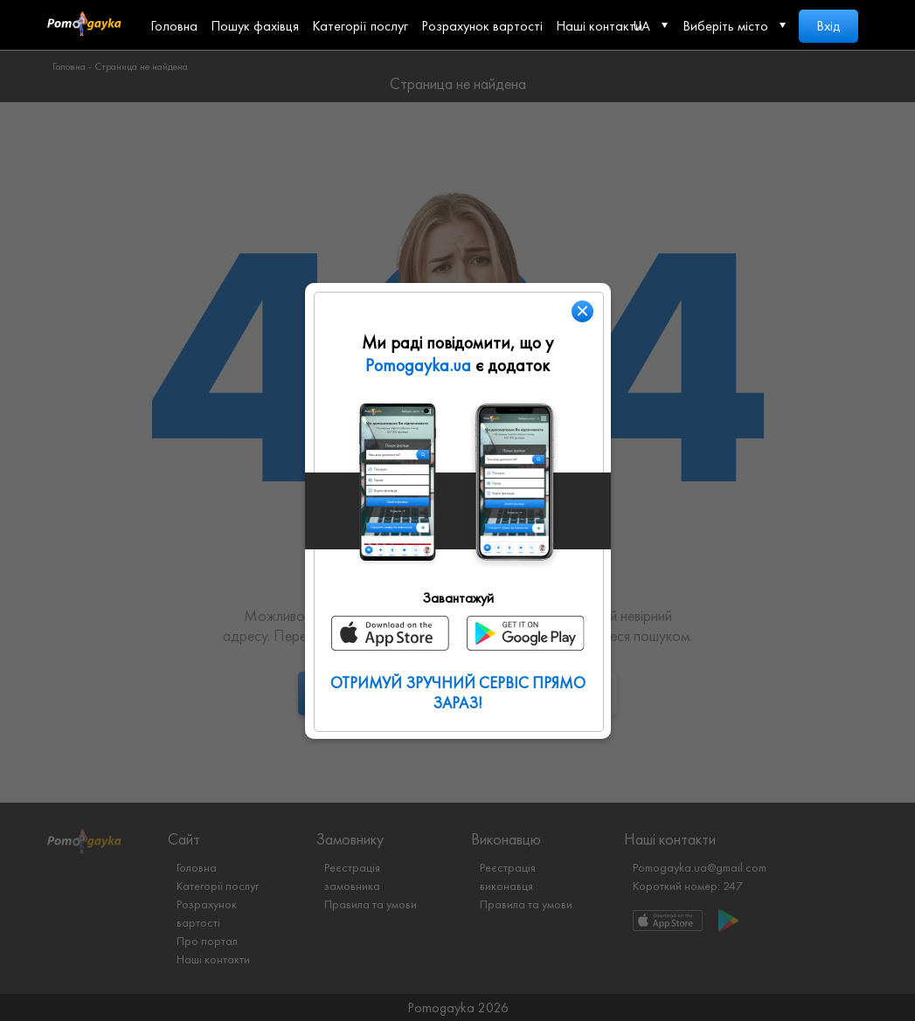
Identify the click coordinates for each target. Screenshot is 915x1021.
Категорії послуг (360, 26)
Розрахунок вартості (482, 26)
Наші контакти (599, 26)
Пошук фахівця (255, 26)
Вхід (828, 26)
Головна (174, 26)
